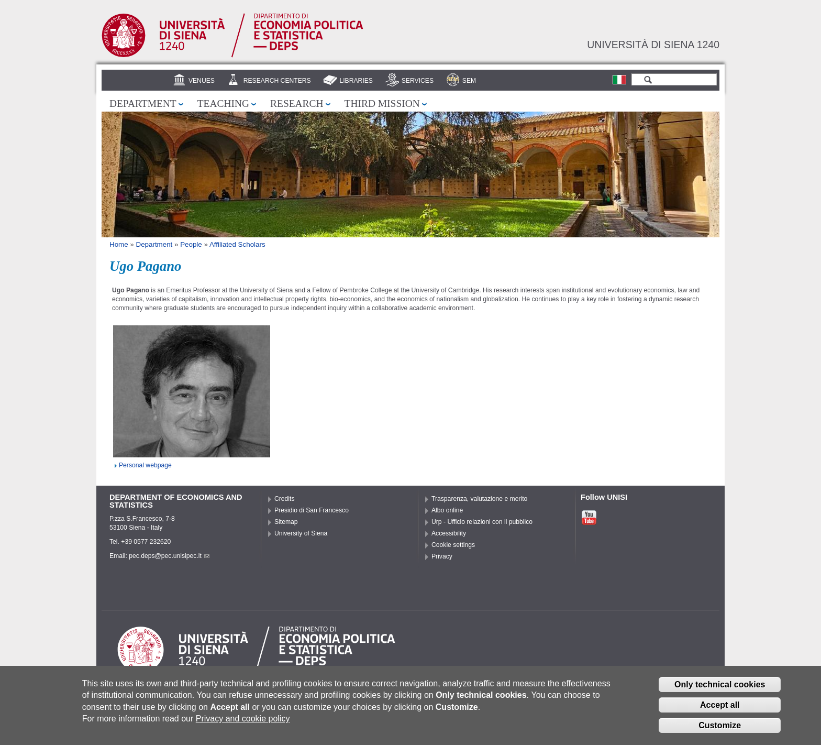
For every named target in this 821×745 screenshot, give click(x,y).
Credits (284, 498)
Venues (201, 80)
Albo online (447, 510)
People (191, 244)
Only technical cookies (719, 688)
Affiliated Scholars (237, 244)
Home (118, 244)
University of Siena (300, 533)
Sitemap (286, 521)
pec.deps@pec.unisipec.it (169, 556)
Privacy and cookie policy (243, 722)
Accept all (720, 708)
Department (142, 103)
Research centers (277, 80)
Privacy (441, 556)
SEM (469, 80)
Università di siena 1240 (653, 44)
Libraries (356, 80)
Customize (719, 729)
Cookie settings (453, 545)
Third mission (382, 103)
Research (297, 103)
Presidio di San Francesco (311, 510)
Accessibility (448, 533)
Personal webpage (145, 465)
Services (418, 80)
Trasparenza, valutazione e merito (479, 498)
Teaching (223, 103)
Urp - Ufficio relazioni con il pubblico (481, 521)
